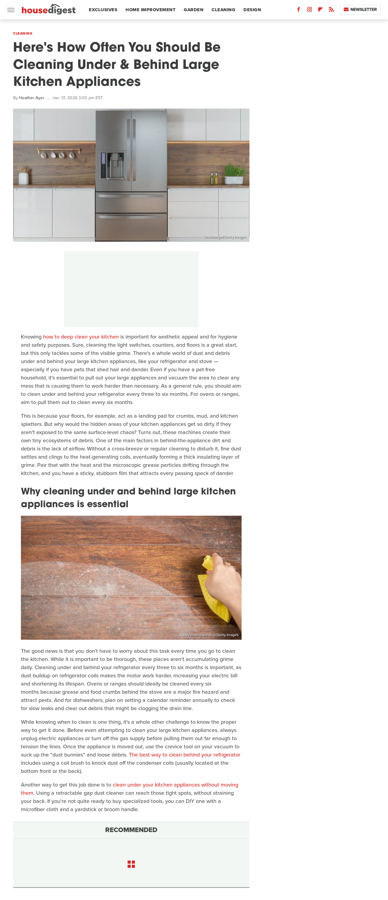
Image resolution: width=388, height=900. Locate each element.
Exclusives (103, 9)
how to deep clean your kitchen (81, 337)
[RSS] (331, 10)
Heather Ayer (31, 98)
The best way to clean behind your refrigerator (184, 755)
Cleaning (223, 9)
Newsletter (360, 9)
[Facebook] (298, 10)
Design (252, 9)
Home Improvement (150, 9)
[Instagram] (309, 10)
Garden (193, 9)
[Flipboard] (320, 10)
